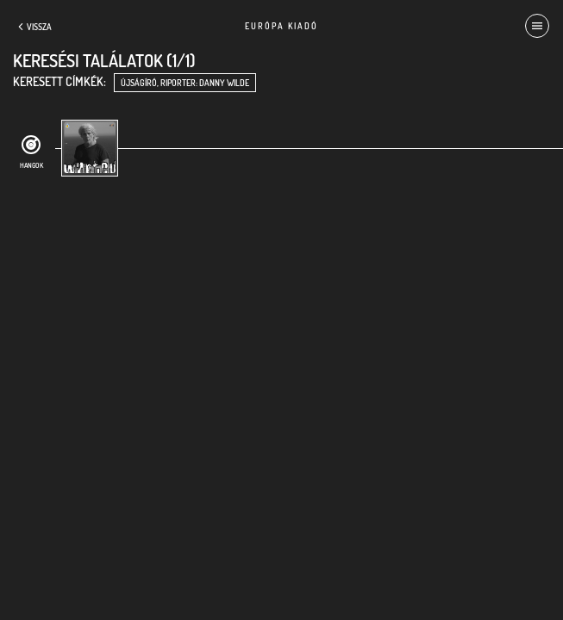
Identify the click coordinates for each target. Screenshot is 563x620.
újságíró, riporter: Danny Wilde (185, 83)
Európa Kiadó (281, 26)
